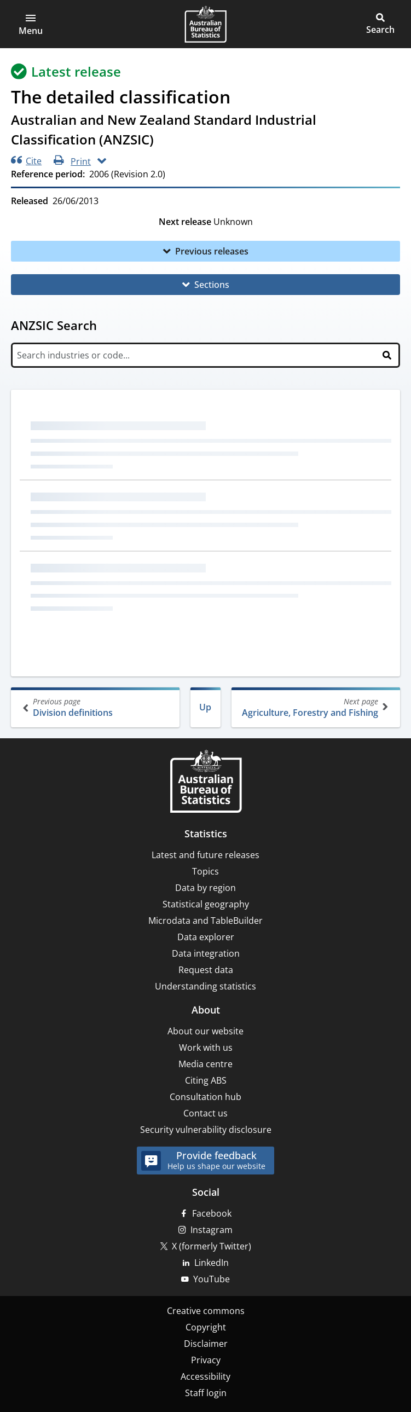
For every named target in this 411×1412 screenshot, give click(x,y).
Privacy (206, 1360)
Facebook (211, 1213)
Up (205, 707)
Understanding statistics (205, 986)
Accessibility (205, 1376)
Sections (211, 285)
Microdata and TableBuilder (205, 921)
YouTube (211, 1279)
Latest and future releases (205, 855)
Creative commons (206, 1311)
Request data (205, 970)
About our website (205, 1031)
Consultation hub (205, 1097)
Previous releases (211, 251)
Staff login (206, 1393)
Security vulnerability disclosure (205, 1130)
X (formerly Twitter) (211, 1246)
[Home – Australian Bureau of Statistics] (206, 782)
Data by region (205, 888)
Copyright (206, 1327)
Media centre (205, 1064)
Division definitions (96, 707)
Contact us (205, 1113)
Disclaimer (206, 1344)
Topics (205, 871)
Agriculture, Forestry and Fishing (314, 707)
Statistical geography (206, 904)
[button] (30, 24)
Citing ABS (206, 1080)
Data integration (206, 953)
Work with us (206, 1047)
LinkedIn (211, 1263)
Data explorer (205, 937)
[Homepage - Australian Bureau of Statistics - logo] (205, 24)
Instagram (211, 1230)
